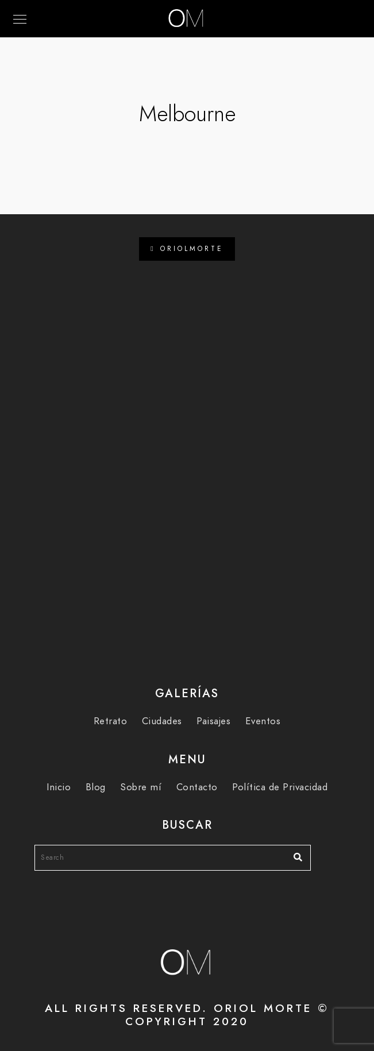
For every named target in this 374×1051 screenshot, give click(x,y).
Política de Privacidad (279, 787)
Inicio (59, 787)
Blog (96, 787)
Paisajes (213, 721)
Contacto (197, 787)
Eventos (263, 721)
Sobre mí (140, 787)
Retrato (111, 721)
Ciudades (162, 721)
